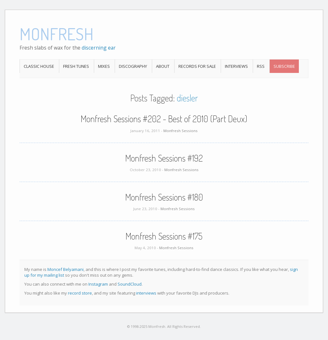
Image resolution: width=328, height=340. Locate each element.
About (162, 66)
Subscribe (284, 66)
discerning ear (99, 47)
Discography (133, 66)
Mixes (104, 66)
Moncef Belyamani (65, 269)
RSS (261, 66)
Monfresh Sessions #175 (164, 236)
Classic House (39, 66)
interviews (146, 293)
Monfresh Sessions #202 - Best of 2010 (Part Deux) (164, 118)
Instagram (98, 284)
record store (80, 293)
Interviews (236, 66)
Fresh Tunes (76, 66)
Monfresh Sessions (180, 130)
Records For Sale (197, 66)
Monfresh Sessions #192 (164, 158)
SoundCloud (130, 284)
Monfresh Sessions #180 (164, 197)
